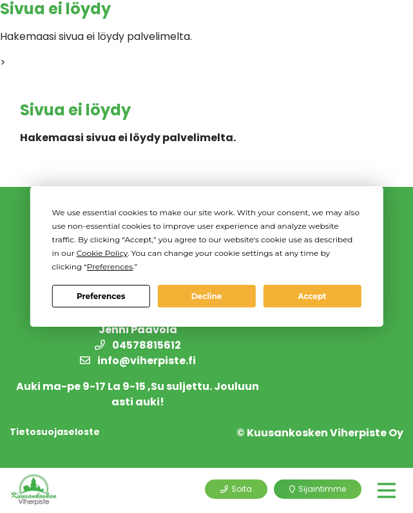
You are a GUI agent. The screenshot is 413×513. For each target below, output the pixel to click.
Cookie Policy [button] (102, 253)
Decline (206, 296)
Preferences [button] (110, 266)
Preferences (101, 296)
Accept (312, 296)
